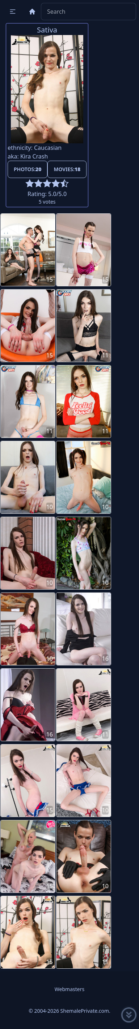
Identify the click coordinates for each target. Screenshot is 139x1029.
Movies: (67, 169)
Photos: (27, 169)
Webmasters (69, 989)
